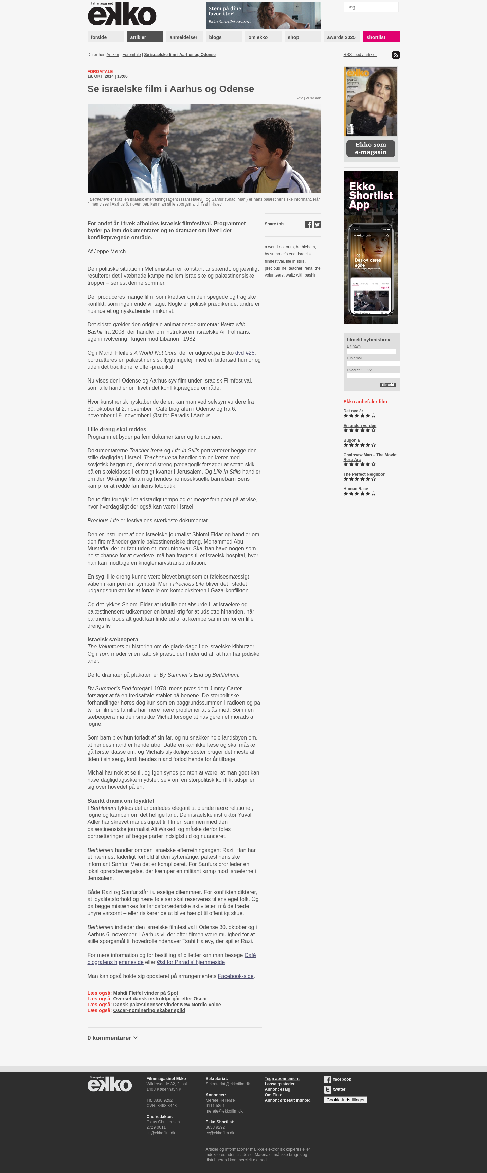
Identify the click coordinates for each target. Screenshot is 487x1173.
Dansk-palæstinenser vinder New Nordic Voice (167, 1004)
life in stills (295, 261)
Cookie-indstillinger (346, 1099)
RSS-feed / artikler (360, 54)
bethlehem (305, 247)
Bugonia (352, 440)
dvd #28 (245, 353)
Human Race (356, 488)
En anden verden (360, 425)
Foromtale (132, 54)
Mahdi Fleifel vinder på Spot (145, 993)
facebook (337, 1079)
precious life (276, 268)
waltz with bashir (301, 275)
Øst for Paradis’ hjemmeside (191, 962)
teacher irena (300, 268)
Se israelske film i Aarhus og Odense (180, 54)
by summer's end (280, 254)
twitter (335, 1089)
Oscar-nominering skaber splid (149, 1010)
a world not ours (279, 247)
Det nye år (353, 411)
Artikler (113, 54)
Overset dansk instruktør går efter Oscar (160, 998)
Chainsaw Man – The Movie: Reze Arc (371, 457)
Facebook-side (236, 976)
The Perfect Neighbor (364, 474)
